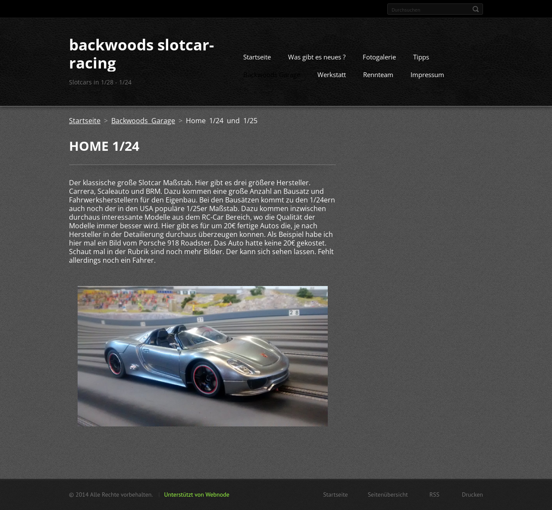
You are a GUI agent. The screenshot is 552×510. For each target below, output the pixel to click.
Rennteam (378, 74)
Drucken (472, 494)
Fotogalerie (379, 57)
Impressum (427, 74)
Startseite (257, 57)
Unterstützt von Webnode (196, 494)
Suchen (475, 9)
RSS (434, 494)
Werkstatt (331, 74)
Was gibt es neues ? (316, 57)
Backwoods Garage (271, 74)
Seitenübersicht (388, 494)
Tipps (421, 57)
